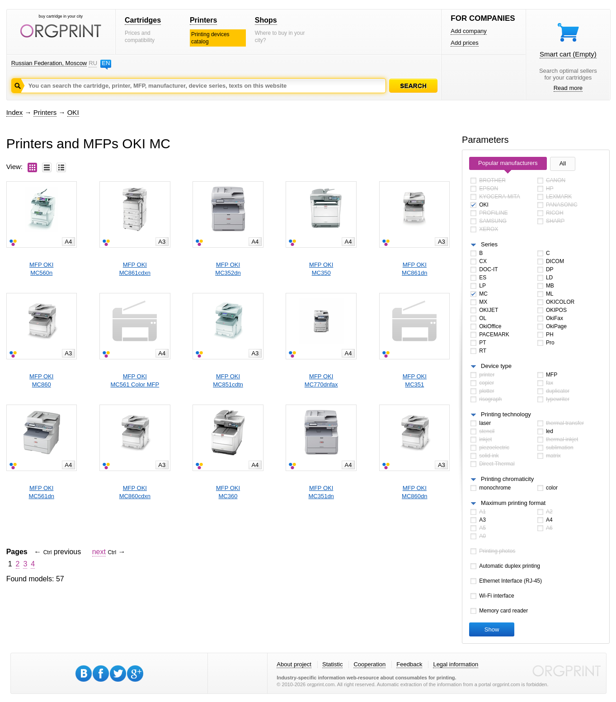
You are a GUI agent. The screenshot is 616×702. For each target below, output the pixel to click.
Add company (469, 31)
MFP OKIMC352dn (227, 268)
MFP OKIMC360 (228, 492)
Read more (568, 88)
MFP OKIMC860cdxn (134, 492)
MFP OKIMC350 (321, 268)
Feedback (409, 664)
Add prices (464, 42)
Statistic (332, 664)
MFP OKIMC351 (415, 380)
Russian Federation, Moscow (49, 63)
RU (93, 63)
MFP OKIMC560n (41, 268)
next (99, 552)
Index (14, 112)
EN (106, 63)
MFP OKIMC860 (41, 380)
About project (294, 664)
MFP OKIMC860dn (414, 492)
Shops (266, 20)
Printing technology (506, 414)
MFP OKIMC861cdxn (134, 268)
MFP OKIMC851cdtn (228, 380)
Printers (203, 20)
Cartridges (143, 20)
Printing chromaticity (507, 479)
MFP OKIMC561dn (41, 492)
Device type (496, 366)
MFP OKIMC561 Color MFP (135, 380)
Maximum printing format (513, 502)
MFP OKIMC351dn (321, 492)
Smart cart (568, 54)
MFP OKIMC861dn (414, 268)
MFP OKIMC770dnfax (321, 380)
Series (489, 244)
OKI (73, 112)
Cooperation (369, 664)
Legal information (455, 664)
